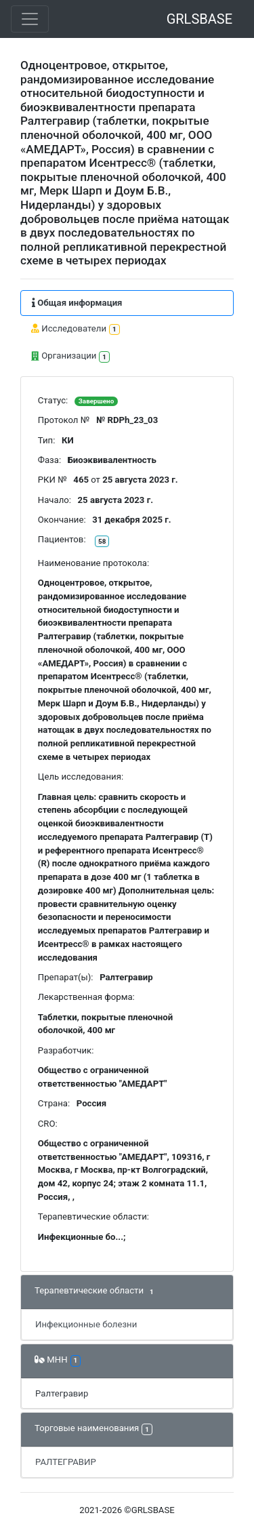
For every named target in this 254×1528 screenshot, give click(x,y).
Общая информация (77, 303)
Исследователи (75, 329)
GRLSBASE (199, 19)
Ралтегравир (61, 1393)
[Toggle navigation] (30, 19)
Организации (70, 357)
